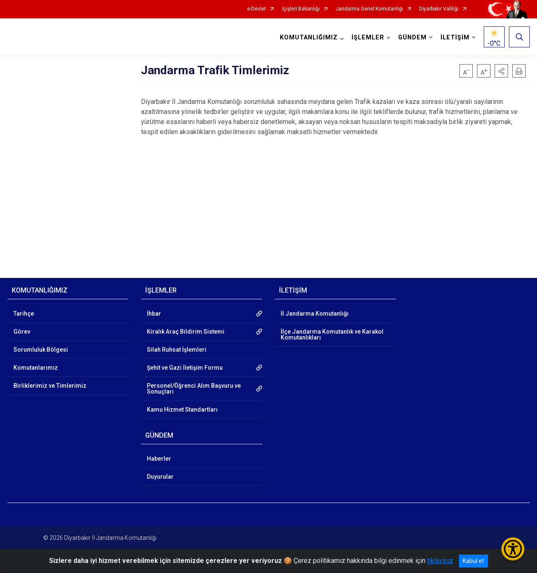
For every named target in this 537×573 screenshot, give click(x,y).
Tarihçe (23, 313)
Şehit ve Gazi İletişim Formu (185, 367)
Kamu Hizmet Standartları (182, 409)
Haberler (159, 458)
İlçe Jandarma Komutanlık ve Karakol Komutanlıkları (332, 334)
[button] (501, 71)
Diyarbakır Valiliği (439, 9)
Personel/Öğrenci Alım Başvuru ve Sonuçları (194, 388)
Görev (21, 331)
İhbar (154, 313)
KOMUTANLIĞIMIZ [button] (309, 37)
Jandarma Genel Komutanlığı (369, 9)
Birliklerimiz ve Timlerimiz (49, 385)
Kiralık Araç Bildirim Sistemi (185, 331)
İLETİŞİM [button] (455, 37)
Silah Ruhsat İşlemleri (176, 349)
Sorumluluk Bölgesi (40, 349)
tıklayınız (440, 561)
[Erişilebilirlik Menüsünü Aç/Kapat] (512, 548)
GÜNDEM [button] (412, 37)
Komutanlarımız (35, 367)
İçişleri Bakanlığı (301, 9)
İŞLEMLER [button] (368, 37)
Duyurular (160, 476)
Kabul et (473, 560)
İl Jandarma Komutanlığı (315, 313)
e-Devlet (256, 9)
